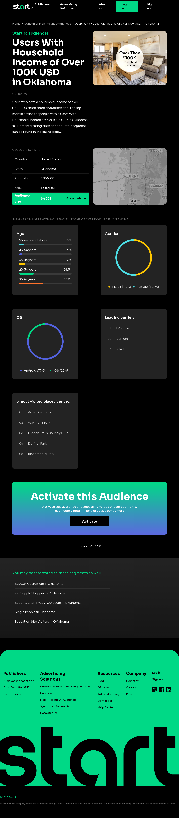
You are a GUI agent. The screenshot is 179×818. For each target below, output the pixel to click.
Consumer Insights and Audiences (47, 23)
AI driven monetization (18, 681)
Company (134, 673)
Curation (46, 693)
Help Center (106, 707)
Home (16, 23)
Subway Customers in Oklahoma (39, 584)
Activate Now (76, 198)
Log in (124, 6)
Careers (131, 687)
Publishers (42, 4)
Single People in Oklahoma (35, 612)
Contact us (105, 701)
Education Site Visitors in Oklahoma (42, 621)
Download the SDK (16, 687)
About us (103, 6)
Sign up (150, 6)
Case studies (12, 694)
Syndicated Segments (55, 706)
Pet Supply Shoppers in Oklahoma (40, 593)
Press (130, 694)
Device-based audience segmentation (66, 686)
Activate (89, 521)
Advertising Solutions (68, 6)
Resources (107, 673)
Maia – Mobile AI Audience (58, 700)
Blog (101, 681)
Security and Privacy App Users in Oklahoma (48, 603)
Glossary (103, 687)
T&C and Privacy (108, 694)
